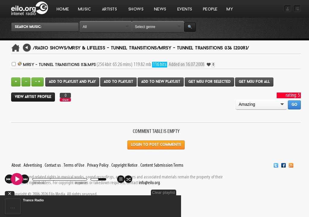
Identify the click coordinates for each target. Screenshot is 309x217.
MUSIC (84, 12)
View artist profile (33, 97)
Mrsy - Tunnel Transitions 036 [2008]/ (204, 48)
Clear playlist (163, 192)
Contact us (53, 165)
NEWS (159, 12)
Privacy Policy (98, 165)
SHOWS (135, 12)
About (16, 165)
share (65, 100)
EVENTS (184, 12)
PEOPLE (210, 9)
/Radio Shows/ (50, 48)
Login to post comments (156, 145)
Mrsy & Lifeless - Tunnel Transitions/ (113, 48)
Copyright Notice (124, 165)
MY (230, 12)
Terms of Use (73, 165)
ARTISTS (109, 12)
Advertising (33, 165)
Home (62, 9)
